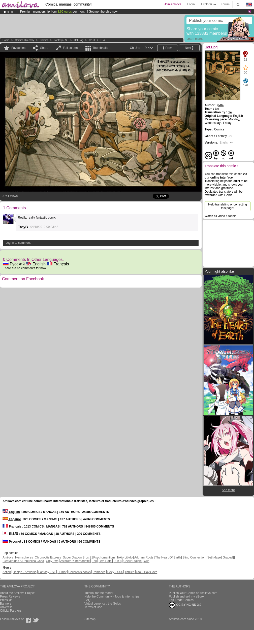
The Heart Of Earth (168, 557)
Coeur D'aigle (133, 561)
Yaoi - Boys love (146, 572)
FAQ (87, 600)
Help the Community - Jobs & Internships (111, 596)
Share (44, 48)
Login (191, 4)
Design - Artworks (25, 572)
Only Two (52, 561)
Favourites (18, 48)
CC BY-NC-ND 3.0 (185, 605)
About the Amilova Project (17, 593)
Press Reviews (10, 596)
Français (58, 264)
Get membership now (103, 11)
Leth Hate (105, 561)
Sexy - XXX (115, 572)
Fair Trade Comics (181, 600)
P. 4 (103, 40)
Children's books (79, 572)
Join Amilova (172, 4)
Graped (228, 557)
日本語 (10, 534)
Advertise (6, 607)
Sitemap (90, 619)
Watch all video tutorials (220, 216)
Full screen (70, 48)
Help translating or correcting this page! (227, 206)
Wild (146, 561)
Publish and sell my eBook (186, 596)
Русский (14, 264)
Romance (98, 572)
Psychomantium (104, 557)
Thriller (129, 572)
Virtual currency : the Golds (102, 603)
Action (7, 572)
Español (12, 519)
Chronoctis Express (48, 557)
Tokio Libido (125, 557)
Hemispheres (24, 557)
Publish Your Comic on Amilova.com (193, 593)
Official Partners (10, 610)
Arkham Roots (143, 557)
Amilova (8, 557)
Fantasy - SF (61, 40)
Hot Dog (78, 40)
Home (6, 40)
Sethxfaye (214, 557)
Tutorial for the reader (98, 593)
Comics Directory (24, 40)
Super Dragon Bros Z (77, 557)
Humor (62, 572)
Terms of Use (93, 607)
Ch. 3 (92, 40)
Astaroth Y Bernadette (75, 561)
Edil (94, 561)
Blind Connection (194, 557)
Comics (44, 40)
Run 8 (117, 561)
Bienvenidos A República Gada (23, 561)
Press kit (6, 600)
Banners (5, 603)
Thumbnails (100, 48)
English (36, 264)
